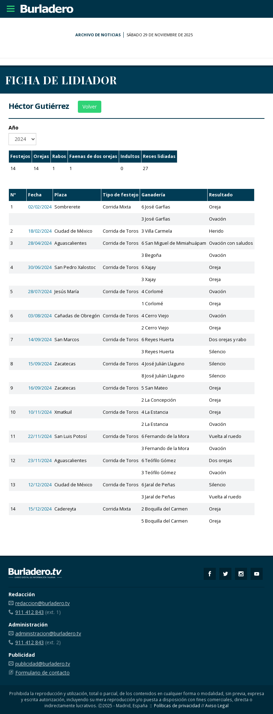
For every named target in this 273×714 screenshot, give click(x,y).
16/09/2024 (40, 388)
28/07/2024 (40, 292)
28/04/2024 (40, 243)
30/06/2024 (40, 267)
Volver (89, 106)
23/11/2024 (40, 461)
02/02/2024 (40, 207)
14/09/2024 (40, 340)
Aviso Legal (217, 705)
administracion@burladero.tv (48, 633)
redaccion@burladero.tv (42, 603)
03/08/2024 (40, 316)
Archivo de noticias (98, 34)
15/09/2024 (40, 364)
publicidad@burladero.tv (42, 663)
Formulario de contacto (42, 672)
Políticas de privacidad (177, 705)
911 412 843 (29, 612)
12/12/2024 (40, 485)
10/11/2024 (40, 412)
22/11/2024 (40, 436)
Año (13, 127)
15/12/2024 (40, 509)
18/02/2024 (40, 231)
